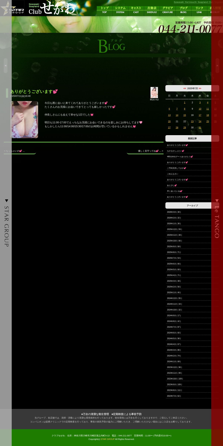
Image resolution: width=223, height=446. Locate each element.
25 (207, 121)
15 (184, 115)
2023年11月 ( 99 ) (174, 373)
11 (207, 109)
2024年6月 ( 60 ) (174, 333)
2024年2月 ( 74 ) (174, 356)
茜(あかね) (154, 98)
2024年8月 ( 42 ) (174, 321)
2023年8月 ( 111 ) (174, 390)
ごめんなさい (172, 174)
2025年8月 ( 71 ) (174, 252)
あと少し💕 (172, 185)
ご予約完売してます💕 (176, 168)
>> (200, 88)
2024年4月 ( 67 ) (174, 344)
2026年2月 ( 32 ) (174, 218)
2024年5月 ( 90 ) (174, 339)
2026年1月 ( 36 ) (174, 224)
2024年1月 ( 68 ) (174, 362)
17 (200, 115)
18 (207, 115)
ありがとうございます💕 (177, 145)
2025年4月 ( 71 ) (174, 275)
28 (177, 127)
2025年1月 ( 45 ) (174, 293)
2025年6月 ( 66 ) (174, 264)
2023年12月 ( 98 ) (174, 367)
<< (184, 88)
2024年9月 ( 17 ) (174, 316)
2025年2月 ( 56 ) (174, 287)
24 (200, 121)
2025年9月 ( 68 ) (174, 247)
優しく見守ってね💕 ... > (150, 151)
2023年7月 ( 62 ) (174, 396)
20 (169, 121)
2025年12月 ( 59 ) (174, 229)
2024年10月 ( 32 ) (174, 310)
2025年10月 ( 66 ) (174, 241)
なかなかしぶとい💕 (175, 151)
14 (177, 115)
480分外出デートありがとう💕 (180, 157)
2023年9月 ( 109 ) (174, 385)
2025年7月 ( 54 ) (174, 258)
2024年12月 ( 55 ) (174, 298)
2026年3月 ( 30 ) (174, 212)
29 (184, 127)
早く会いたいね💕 (174, 191)
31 (200, 127)
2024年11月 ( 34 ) (174, 304)
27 (169, 127)
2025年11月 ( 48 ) (174, 235)
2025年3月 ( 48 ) (174, 281)
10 (200, 109)
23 (192, 121)
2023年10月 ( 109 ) (175, 379)
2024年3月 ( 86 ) (174, 350)
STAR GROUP (108, 439)
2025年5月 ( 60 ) (174, 270)
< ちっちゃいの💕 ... (14, 151)
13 (169, 115)
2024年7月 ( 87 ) (174, 327)
